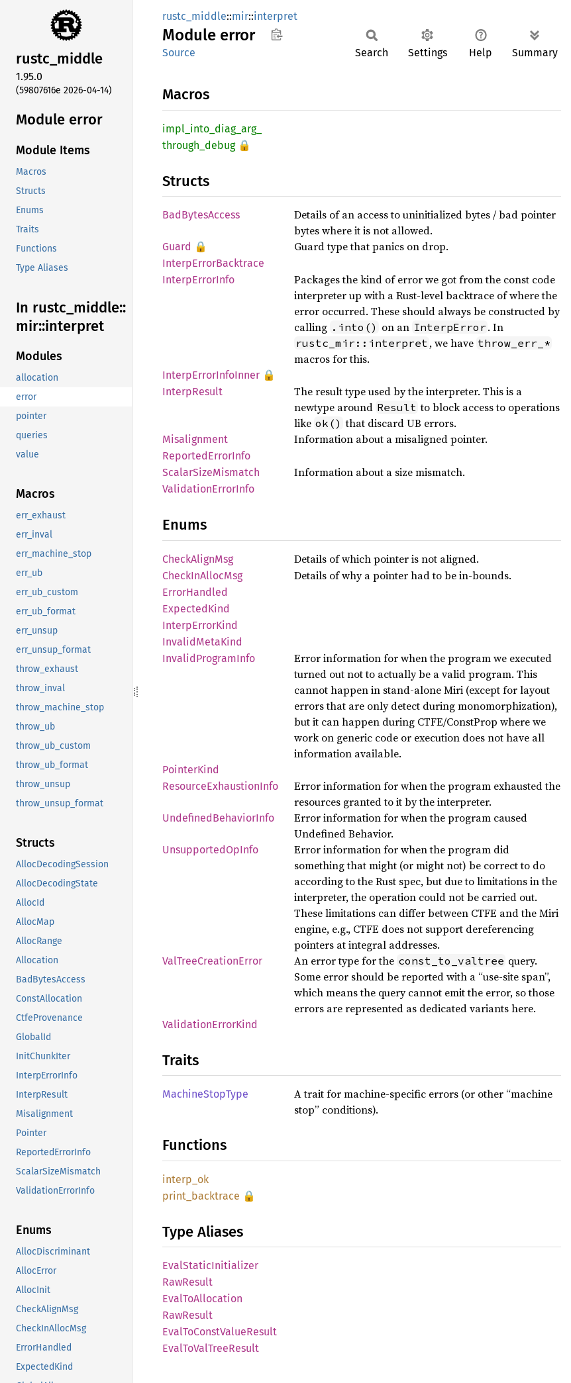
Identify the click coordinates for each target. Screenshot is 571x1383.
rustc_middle (194, 16)
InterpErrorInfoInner (211, 375)
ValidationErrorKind (210, 1024)
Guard (176, 246)
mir (240, 16)
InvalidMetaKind (202, 642)
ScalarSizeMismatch (211, 472)
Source (178, 52)
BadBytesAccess (201, 215)
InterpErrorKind (200, 625)
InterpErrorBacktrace (213, 263)
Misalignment (195, 439)
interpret (275, 16)
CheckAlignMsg (197, 559)
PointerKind (190, 769)
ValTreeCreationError (212, 961)
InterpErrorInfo (198, 279)
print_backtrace (201, 1196)
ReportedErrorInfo (206, 456)
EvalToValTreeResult (210, 1348)
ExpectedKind (196, 608)
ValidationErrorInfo (208, 489)
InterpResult (192, 391)
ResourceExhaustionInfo (220, 786)
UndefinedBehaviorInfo (218, 818)
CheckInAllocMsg (202, 575)
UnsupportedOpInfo (210, 849)
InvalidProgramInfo (208, 658)
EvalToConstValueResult (219, 1331)
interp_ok (185, 1179)
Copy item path (276, 34)
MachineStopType (205, 1094)
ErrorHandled (195, 592)
